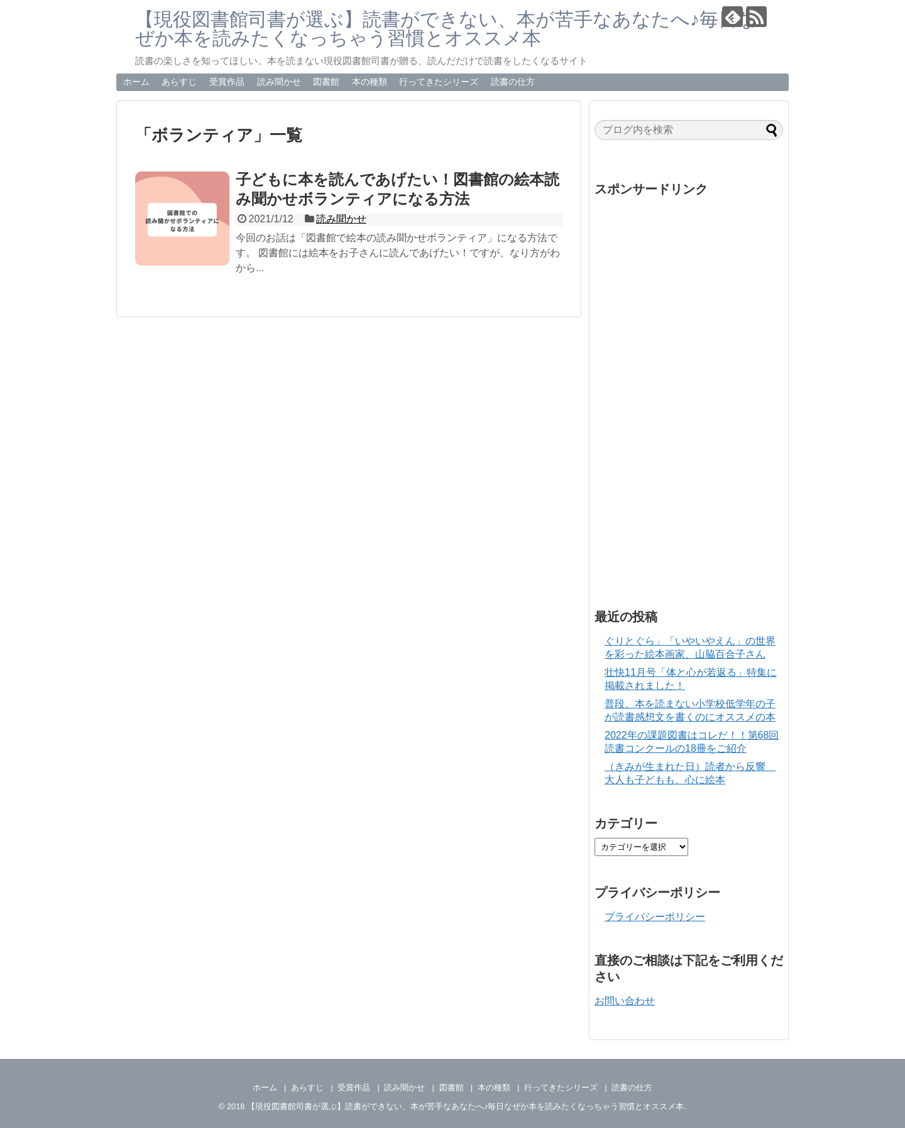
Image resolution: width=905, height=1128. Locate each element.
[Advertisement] (689, 391)
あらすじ (179, 82)
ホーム (136, 82)
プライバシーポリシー (655, 916)
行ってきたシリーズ (438, 82)
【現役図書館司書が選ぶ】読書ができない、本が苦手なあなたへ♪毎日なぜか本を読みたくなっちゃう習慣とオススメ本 (446, 28)
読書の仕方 (513, 82)
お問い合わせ (625, 1000)
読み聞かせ (279, 82)
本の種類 (369, 82)
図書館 (326, 82)
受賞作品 (226, 82)
